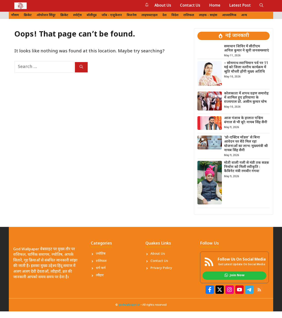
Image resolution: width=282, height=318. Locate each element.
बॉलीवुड (92, 15)
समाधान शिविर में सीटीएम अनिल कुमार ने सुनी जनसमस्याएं (246, 48)
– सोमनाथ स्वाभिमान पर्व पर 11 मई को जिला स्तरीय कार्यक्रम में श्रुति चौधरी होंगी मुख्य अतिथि (246, 67)
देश (164, 15)
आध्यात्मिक (229, 15)
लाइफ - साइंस (208, 15)
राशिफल (188, 15)
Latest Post (240, 5)
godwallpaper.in (129, 305)
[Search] (81, 67)
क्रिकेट (28, 15)
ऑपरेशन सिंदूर (46, 15)
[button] (261, 5)
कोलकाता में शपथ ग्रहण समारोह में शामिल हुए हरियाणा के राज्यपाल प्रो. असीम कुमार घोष (246, 97)
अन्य (244, 15)
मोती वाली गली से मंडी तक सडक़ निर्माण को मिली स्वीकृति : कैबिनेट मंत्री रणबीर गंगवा (246, 167)
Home (214, 5)
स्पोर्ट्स (77, 15)
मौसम (15, 15)
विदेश (174, 15)
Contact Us (190, 5)
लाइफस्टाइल (149, 15)
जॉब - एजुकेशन (112, 15)
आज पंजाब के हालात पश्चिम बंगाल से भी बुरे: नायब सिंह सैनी (245, 120)
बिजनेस (132, 15)
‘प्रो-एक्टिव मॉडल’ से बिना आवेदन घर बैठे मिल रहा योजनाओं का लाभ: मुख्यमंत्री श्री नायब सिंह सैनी (246, 144)
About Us (162, 5)
